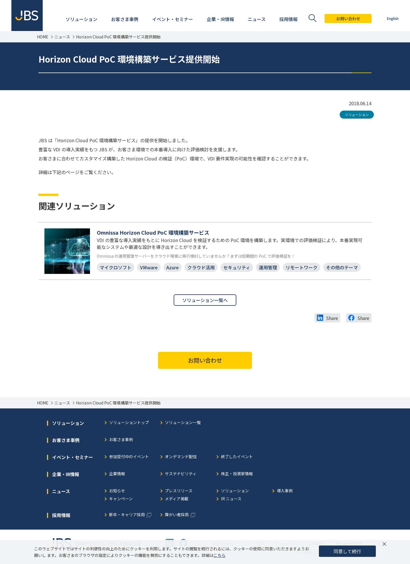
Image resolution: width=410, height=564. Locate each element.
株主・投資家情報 (237, 474)
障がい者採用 (177, 515)
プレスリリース (178, 491)
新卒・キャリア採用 (127, 515)
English (393, 18)
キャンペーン (121, 499)
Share (332, 318)
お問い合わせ (348, 18)
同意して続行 (347, 551)
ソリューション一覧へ (205, 300)
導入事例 (285, 491)
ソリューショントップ (129, 422)
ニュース (62, 36)
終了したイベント (237, 456)
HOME (42, 36)
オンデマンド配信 (181, 456)
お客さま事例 (121, 439)
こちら (220, 555)
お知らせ (117, 491)
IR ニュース (231, 499)
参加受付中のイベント (129, 456)
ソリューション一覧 (183, 422)
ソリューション (357, 114)
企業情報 (117, 474)
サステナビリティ (180, 474)
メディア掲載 (176, 499)
